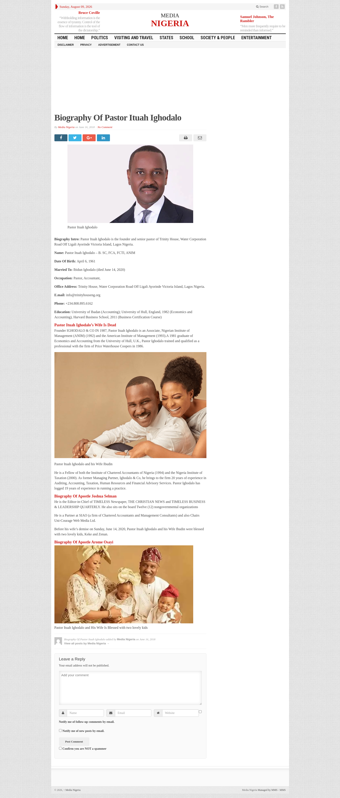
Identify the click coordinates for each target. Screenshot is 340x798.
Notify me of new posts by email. (83, 731)
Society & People (218, 37)
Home (79, 37)
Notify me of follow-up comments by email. (86, 721)
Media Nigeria (66, 127)
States (166, 37)
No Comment (105, 127)
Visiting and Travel (133, 37)
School (187, 37)
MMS (283, 789)
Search (262, 6)
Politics (99, 37)
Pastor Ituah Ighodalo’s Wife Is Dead (85, 325)
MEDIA (170, 15)
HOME (62, 37)
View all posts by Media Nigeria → (87, 643)
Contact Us (135, 44)
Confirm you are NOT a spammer (82, 748)
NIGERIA (170, 23)
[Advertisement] (170, 82)
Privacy (86, 44)
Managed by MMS (268, 789)
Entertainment (256, 37)
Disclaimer (66, 44)
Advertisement (109, 44)
